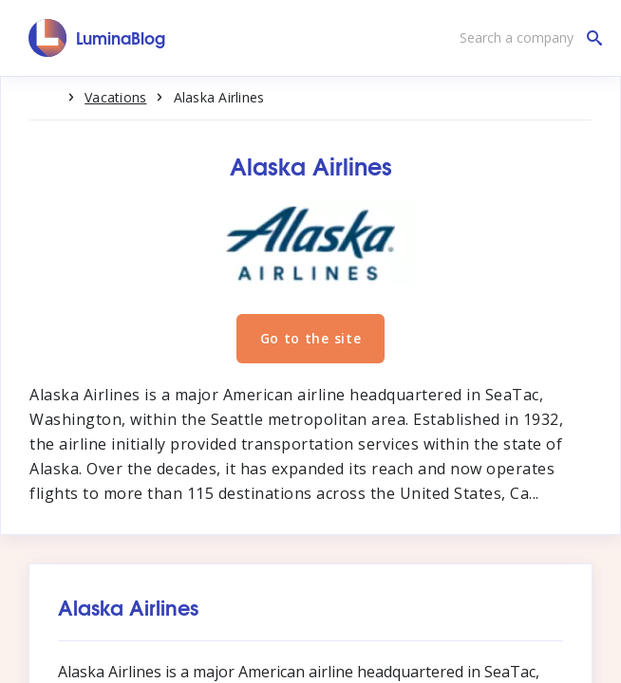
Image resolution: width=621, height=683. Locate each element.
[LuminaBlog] (97, 38)
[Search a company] (526, 38)
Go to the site (311, 338)
